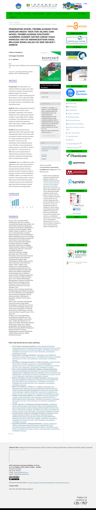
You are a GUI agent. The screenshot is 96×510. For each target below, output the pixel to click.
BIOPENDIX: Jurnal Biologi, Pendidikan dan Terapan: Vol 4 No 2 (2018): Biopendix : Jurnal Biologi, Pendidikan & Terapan (35, 400)
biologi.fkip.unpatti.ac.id (21, 474)
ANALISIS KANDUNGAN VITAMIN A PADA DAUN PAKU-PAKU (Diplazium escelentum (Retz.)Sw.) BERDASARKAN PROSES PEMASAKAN (35, 397)
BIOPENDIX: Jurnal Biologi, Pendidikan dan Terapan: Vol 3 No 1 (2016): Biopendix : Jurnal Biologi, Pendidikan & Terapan (36, 358)
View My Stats (76, 213)
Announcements (38, 13)
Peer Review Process (73, 120)
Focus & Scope (71, 103)
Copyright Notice (72, 136)
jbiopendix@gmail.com (21, 472)
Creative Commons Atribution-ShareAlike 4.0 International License (48, 482)
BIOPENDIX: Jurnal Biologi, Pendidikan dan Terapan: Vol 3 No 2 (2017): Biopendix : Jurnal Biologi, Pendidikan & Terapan (36, 366)
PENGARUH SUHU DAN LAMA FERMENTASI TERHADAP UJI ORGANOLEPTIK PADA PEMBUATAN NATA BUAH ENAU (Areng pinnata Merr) (35, 379)
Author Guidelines (72, 113)
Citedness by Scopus (72, 147)
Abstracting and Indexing (74, 124)
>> (12, 433)
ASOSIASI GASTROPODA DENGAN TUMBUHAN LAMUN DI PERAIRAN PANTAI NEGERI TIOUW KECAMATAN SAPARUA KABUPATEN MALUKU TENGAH (34, 425)
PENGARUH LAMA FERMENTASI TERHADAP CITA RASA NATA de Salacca (34, 356)
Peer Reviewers (71, 110)
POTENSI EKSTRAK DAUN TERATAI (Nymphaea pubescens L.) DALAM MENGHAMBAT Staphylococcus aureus (36, 363)
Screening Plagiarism (72, 143)
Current (18, 13)
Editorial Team (71, 107)
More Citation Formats (49, 135)
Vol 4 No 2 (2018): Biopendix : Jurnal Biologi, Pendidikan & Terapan (30, 24)
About (49, 13)
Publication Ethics (72, 117)
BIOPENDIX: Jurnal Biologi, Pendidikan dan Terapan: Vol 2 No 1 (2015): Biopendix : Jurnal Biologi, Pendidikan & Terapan (35, 351)
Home (11, 13)
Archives (27, 13)
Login (85, 3)
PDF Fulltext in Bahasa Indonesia (50, 86)
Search (82, 13)
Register (79, 3)
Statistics (69, 140)
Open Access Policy (73, 133)
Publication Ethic (62, 13)
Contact (13, 17)
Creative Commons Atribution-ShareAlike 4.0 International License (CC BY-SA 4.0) (51, 184)
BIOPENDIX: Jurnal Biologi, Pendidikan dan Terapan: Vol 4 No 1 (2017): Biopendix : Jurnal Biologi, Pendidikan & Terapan (36, 375)
